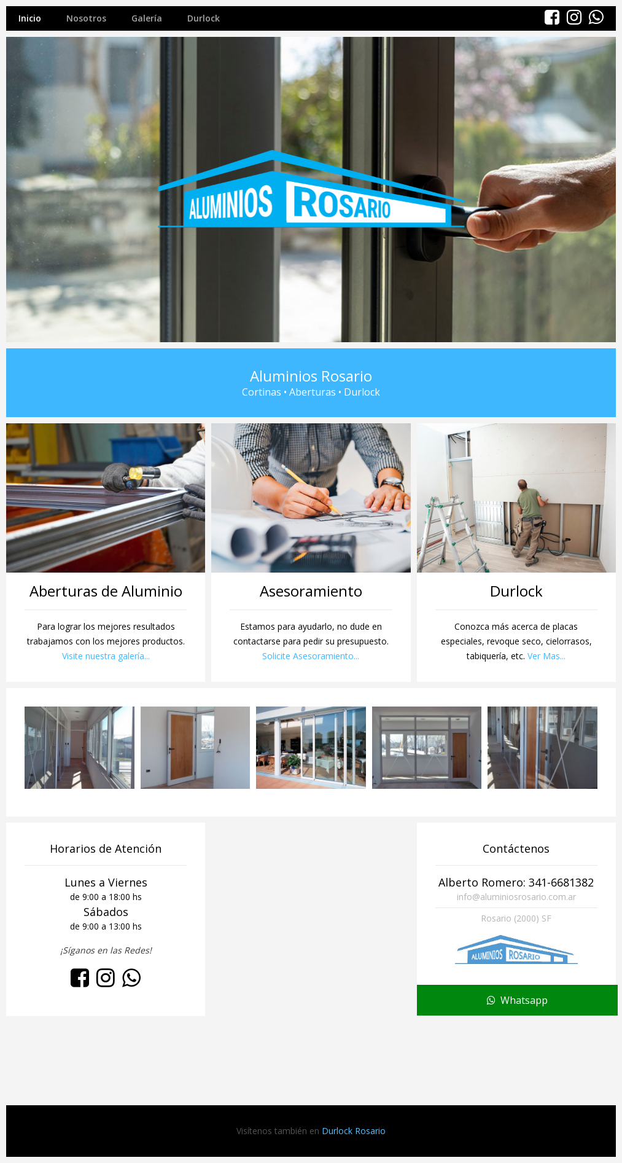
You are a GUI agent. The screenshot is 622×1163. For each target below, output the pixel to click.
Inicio (29, 18)
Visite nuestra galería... (106, 656)
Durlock (203, 18)
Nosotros (86, 18)
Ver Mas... (546, 656)
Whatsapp (517, 1084)
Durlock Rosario (354, 1131)
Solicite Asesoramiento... (310, 656)
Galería (146, 18)
